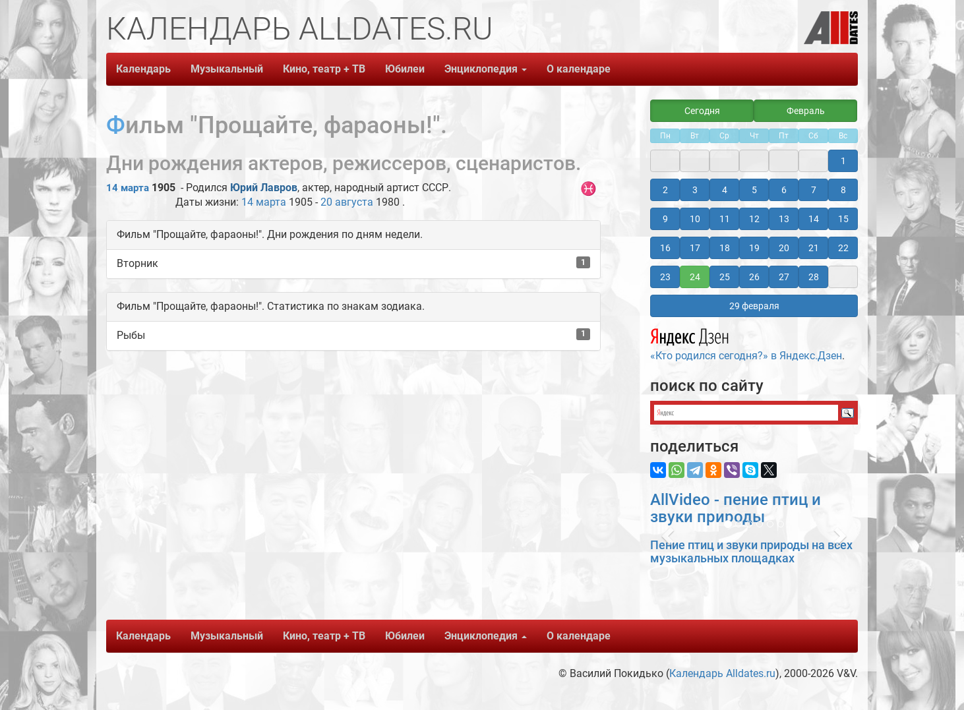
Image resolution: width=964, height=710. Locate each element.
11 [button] (724, 219)
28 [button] (813, 277)
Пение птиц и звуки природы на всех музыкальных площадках (751, 551)
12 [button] (754, 219)
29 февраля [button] (754, 306)
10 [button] (695, 219)
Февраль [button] (806, 110)
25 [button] (724, 277)
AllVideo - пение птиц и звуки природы (735, 508)
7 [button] (813, 190)
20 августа (346, 202)
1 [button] (843, 161)
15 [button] (843, 219)
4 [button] (724, 190)
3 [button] (695, 190)
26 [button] (754, 277)
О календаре (579, 69)
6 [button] (784, 190)
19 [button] (754, 248)
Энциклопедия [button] (485, 69)
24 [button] (695, 277)
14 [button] (813, 219)
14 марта (127, 188)
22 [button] (843, 248)
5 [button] (754, 190)
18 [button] (724, 248)
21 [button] (813, 248)
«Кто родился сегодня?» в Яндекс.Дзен (746, 343)
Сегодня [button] (702, 110)
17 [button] (695, 248)
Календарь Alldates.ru (722, 673)
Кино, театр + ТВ (324, 69)
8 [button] (843, 190)
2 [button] (665, 190)
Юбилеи (405, 69)
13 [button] (784, 219)
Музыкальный (227, 69)
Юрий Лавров (263, 187)
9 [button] (665, 219)
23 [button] (665, 277)
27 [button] (784, 277)
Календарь (143, 69)
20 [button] (784, 248)
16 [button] (665, 248)
